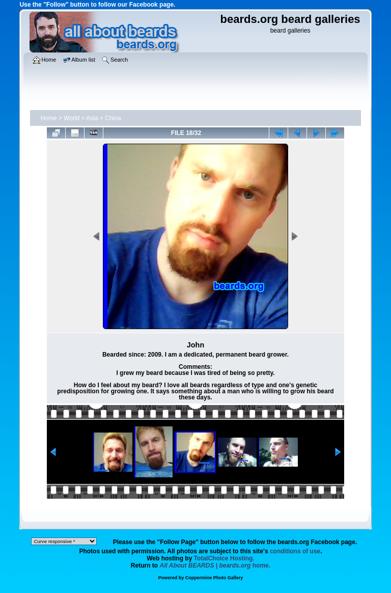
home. (215, 565)
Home (48, 118)
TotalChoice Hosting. (224, 558)
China (113, 118)
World (71, 118)
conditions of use (295, 551)
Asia (92, 118)
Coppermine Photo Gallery (214, 577)
